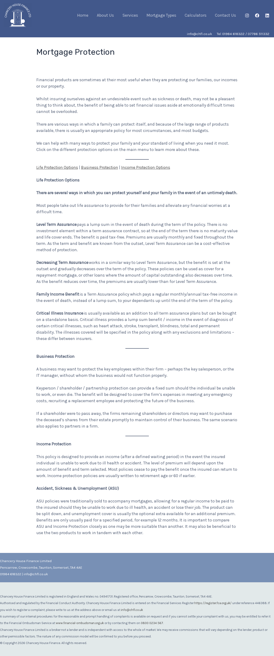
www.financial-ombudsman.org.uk (80, 622)
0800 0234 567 (152, 622)
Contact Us (225, 15)
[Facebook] (257, 15)
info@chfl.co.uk (35, 574)
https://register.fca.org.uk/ (213, 603)
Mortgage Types (161, 15)
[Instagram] (247, 15)
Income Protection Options (149, 167)
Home (82, 15)
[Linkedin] (267, 15)
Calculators (195, 15)
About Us (105, 15)
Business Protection (102, 167)
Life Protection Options (57, 167)
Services (130, 15)
